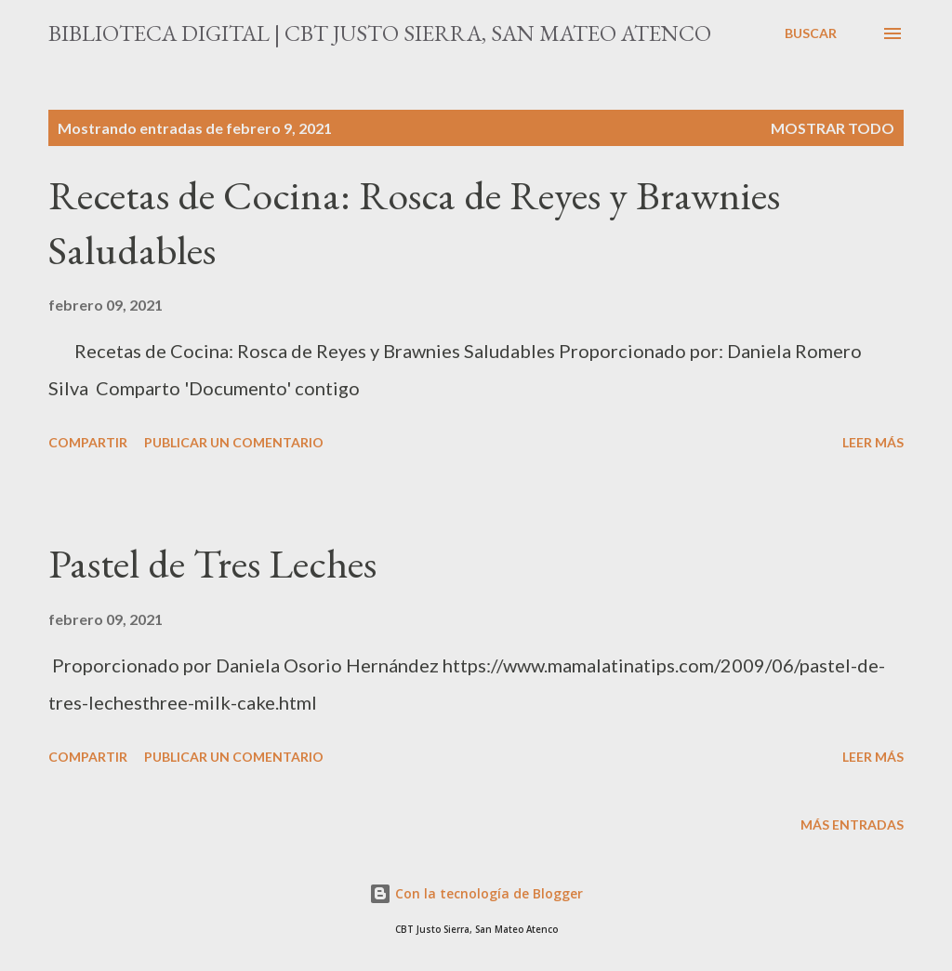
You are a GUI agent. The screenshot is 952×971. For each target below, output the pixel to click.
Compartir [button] (87, 442)
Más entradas (852, 824)
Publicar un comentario (234, 442)
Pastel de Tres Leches (212, 563)
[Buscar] (811, 33)
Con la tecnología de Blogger (476, 893)
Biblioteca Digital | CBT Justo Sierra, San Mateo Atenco (379, 33)
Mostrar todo (832, 128)
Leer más (873, 442)
